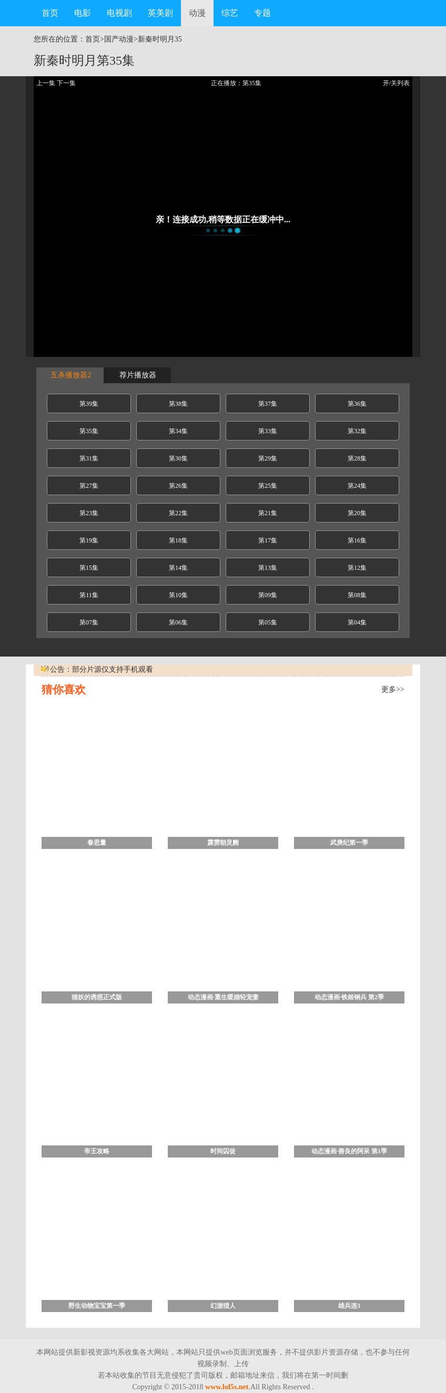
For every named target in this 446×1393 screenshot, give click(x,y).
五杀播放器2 (70, 375)
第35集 (88, 431)
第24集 (357, 485)
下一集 (66, 83)
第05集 (267, 622)
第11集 (88, 595)
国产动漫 (119, 39)
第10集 (178, 595)
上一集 (45, 83)
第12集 (357, 567)
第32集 (357, 431)
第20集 (357, 513)
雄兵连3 (349, 1305)
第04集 (357, 622)
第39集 (88, 403)
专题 (262, 12)
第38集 (178, 403)
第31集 (88, 458)
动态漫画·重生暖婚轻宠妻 (223, 997)
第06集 (178, 622)
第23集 (88, 513)
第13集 (267, 567)
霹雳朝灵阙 (223, 842)
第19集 (88, 540)
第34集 (178, 431)
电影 (82, 12)
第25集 (267, 485)
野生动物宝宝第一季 (96, 1305)
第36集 (357, 403)
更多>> (392, 689)
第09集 (267, 595)
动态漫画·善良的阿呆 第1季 (349, 1151)
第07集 (88, 622)
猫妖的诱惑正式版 (97, 997)
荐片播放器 (137, 375)
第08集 (357, 595)
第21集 (267, 513)
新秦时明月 (156, 39)
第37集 (267, 403)
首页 (50, 12)
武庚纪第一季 (349, 842)
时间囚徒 (223, 1151)
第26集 (178, 485)
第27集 (88, 485)
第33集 (267, 431)
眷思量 (96, 842)
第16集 (357, 540)
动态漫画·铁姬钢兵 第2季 (349, 997)
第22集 (178, 513)
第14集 (178, 567)
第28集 (357, 458)
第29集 (267, 458)
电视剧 (119, 12)
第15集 (88, 567)
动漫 (197, 12)
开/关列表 (396, 83)
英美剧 (160, 12)
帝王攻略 (96, 1151)
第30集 (178, 458)
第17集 (267, 540)
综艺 (229, 12)
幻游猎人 (223, 1305)
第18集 (178, 540)
